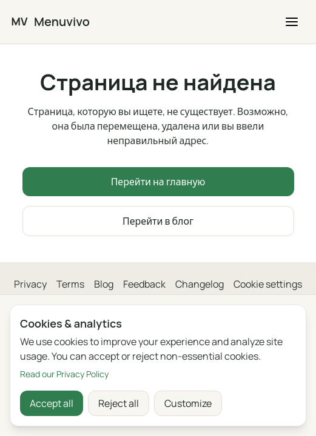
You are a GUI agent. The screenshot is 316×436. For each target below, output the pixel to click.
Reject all (118, 403)
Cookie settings (268, 284)
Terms (70, 284)
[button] (291, 21)
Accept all (51, 403)
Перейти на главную (158, 181)
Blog (103, 284)
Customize (188, 403)
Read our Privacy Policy (64, 374)
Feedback (144, 284)
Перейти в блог (158, 221)
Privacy (30, 284)
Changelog (199, 284)
